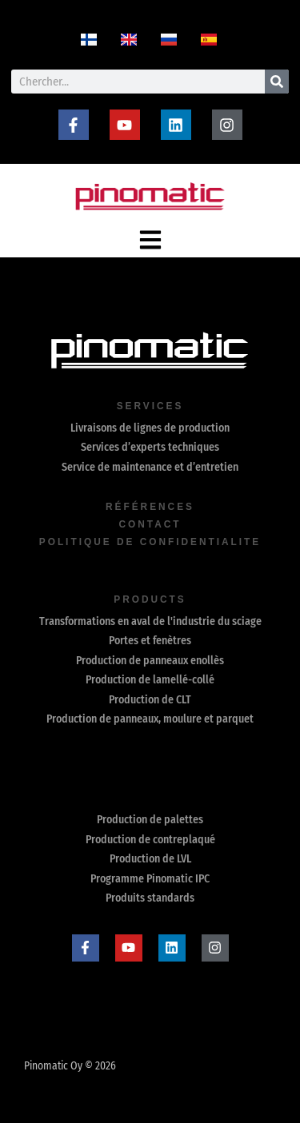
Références (150, 506)
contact (149, 524)
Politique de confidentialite (150, 542)
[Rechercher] (277, 82)
